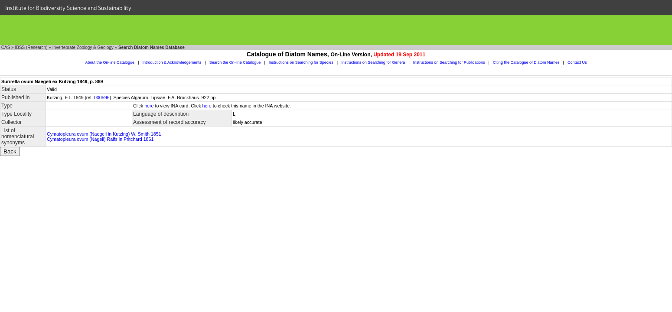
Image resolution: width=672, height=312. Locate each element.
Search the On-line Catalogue (235, 62)
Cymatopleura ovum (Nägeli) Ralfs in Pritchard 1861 (100, 139)
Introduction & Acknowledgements (172, 62)
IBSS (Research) (31, 47)
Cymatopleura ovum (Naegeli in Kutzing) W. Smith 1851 (104, 133)
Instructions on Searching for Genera (373, 62)
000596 (102, 97)
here (148, 105)
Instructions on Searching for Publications (449, 62)
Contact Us (577, 62)
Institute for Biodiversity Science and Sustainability (68, 7)
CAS (5, 47)
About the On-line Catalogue (110, 62)
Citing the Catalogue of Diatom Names (526, 62)
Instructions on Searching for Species (301, 62)
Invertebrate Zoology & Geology (83, 47)
